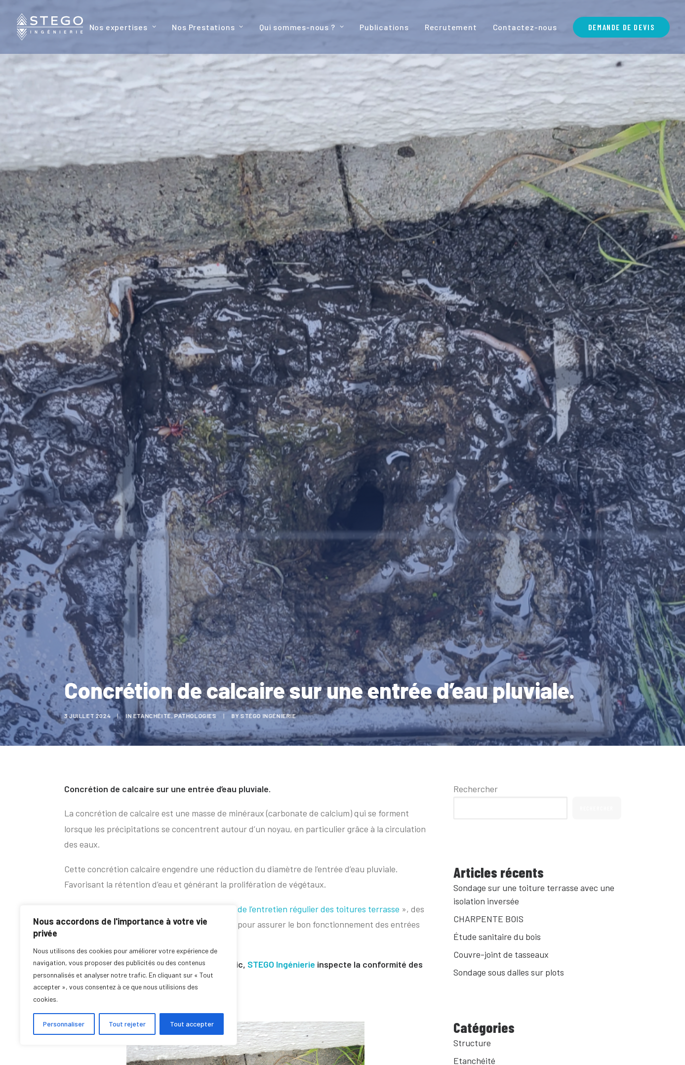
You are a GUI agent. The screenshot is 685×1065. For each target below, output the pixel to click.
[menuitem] (126, 27)
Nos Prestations (207, 27)
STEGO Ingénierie (281, 964)
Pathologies (201, 715)
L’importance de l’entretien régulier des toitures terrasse (292, 908)
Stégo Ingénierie (274, 715)
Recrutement (451, 27)
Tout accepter (192, 1024)
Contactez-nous (525, 27)
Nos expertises (123, 27)
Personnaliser (63, 1024)
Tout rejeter (127, 1024)
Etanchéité (158, 715)
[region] (128, 975)
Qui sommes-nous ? (301, 27)
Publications (384, 27)
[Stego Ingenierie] (50, 27)
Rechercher (475, 788)
